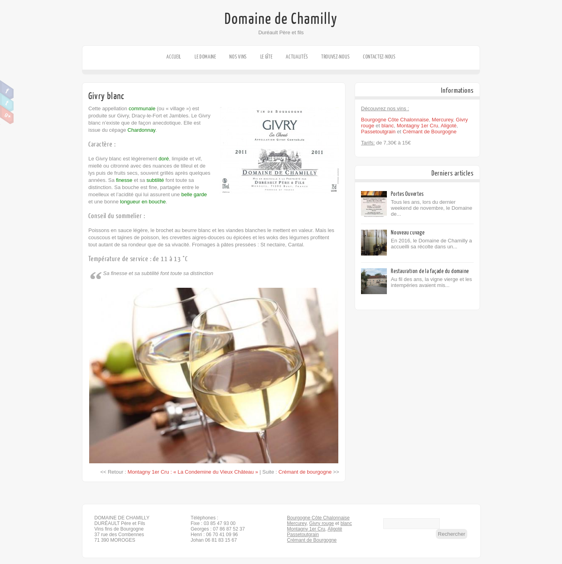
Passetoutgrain (378, 132)
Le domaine (205, 57)
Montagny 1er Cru (417, 126)
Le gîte (266, 57)
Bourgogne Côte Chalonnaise (395, 120)
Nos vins (238, 57)
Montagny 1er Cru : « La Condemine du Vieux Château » (193, 472)
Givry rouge (321, 523)
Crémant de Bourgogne (430, 132)
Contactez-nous (379, 57)
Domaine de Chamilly (281, 19)
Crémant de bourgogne (305, 472)
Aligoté (449, 126)
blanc (387, 126)
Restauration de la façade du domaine (430, 271)
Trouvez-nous (335, 57)
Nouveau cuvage (408, 233)
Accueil (173, 57)
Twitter (7, 102)
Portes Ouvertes (407, 194)
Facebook (7, 90)
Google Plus (7, 115)
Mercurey (442, 120)
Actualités (297, 57)
